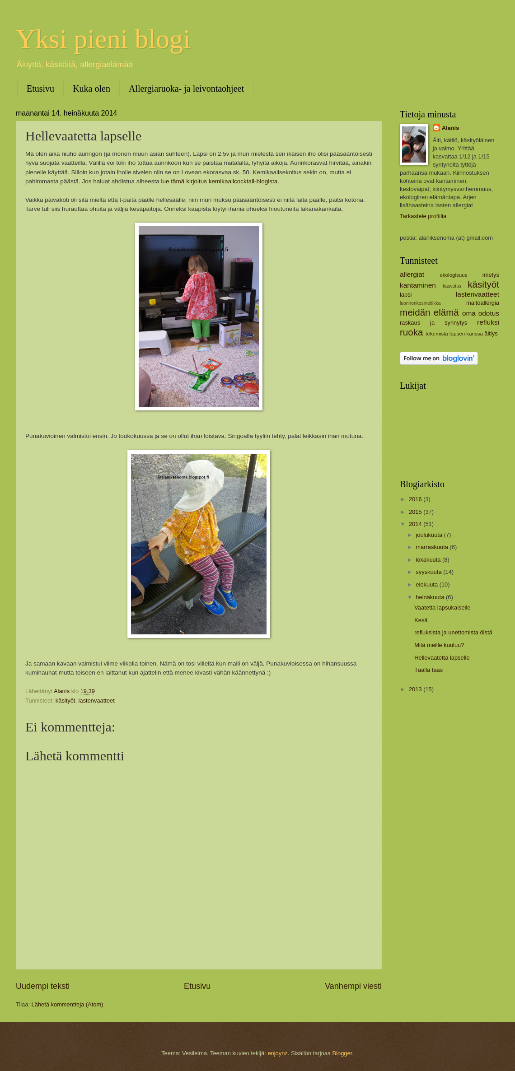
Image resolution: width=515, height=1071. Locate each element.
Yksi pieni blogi (103, 39)
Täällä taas (428, 669)
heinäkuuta (431, 597)
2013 (416, 689)
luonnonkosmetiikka (420, 303)
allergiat (412, 274)
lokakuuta (429, 559)
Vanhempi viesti (353, 986)
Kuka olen (91, 88)
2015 (416, 511)
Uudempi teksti (43, 986)
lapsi (406, 294)
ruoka (411, 332)
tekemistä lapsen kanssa (454, 333)
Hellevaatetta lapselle (441, 657)
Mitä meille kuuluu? (439, 645)
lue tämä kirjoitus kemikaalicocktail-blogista (219, 181)
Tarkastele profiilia (423, 216)
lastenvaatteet (97, 700)
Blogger (342, 1053)
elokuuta (427, 584)
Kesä (420, 620)
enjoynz (277, 1053)
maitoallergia (482, 302)
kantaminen (418, 285)
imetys (490, 274)
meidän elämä (429, 312)
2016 (416, 499)
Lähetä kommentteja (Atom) (67, 1004)
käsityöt (65, 700)
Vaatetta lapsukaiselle (442, 607)
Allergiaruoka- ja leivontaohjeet (186, 88)
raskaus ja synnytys (433, 322)
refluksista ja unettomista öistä (453, 632)
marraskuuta (432, 547)
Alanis (450, 128)
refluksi (488, 322)
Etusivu (40, 88)
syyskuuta (429, 571)
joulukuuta (430, 534)
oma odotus (480, 313)
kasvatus (452, 286)
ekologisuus (453, 275)
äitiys (490, 333)
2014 (416, 524)
